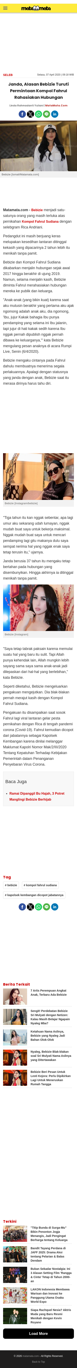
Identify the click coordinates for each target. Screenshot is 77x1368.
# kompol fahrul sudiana (40, 885)
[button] (5, 8)
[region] (38, 42)
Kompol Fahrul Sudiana (40, 221)
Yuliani (38, 105)
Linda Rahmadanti (21, 105)
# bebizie (11, 885)
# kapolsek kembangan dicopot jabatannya (34, 895)
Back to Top (38, 1361)
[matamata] (36, 9)
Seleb (8, 75)
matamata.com (31, 1356)
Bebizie (37, 210)
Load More (38, 1334)
